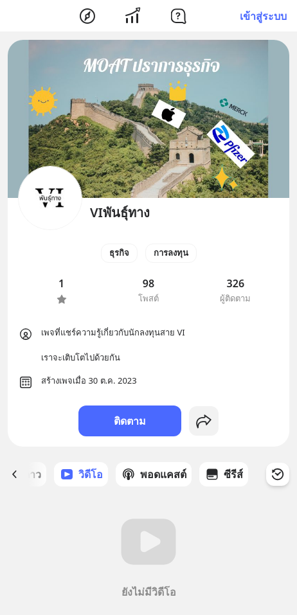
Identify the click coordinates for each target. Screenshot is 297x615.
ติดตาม (130, 421)
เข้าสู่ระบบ (263, 16)
